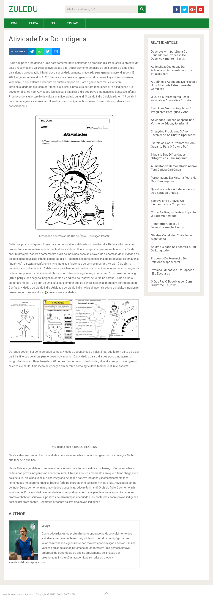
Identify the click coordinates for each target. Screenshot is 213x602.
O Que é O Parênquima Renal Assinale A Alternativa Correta (171, 98)
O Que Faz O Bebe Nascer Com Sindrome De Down (171, 283)
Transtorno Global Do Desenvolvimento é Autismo (169, 225)
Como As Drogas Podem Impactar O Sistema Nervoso (174, 214)
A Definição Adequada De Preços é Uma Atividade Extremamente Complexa (174, 85)
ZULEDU (23, 9)
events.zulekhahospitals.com (19, 594)
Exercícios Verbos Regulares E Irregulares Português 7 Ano (171, 110)
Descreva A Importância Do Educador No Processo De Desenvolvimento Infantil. (169, 55)
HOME (14, 23)
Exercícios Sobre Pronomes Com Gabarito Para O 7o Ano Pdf (173, 144)
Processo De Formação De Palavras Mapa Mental (169, 260)
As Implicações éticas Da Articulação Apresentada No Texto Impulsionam (173, 70)
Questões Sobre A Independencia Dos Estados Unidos (173, 190)
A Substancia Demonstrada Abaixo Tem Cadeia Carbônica (174, 167)
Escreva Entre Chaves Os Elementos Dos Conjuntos (168, 202)
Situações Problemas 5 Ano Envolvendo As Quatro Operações (173, 133)
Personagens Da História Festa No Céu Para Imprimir (173, 179)
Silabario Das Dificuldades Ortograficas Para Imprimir (169, 156)
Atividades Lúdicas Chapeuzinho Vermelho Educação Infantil (172, 121)
